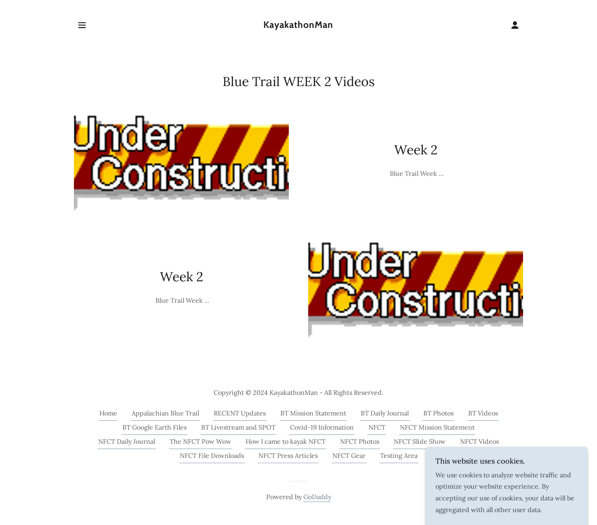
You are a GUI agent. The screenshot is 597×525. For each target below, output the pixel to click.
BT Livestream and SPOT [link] (238, 427)
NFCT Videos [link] (479, 441)
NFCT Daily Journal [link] (126, 441)
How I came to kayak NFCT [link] (286, 441)
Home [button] (108, 413)
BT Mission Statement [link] (313, 413)
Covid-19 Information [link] (322, 427)
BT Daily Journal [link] (385, 413)
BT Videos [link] (483, 413)
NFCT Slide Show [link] (420, 441)
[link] (299, 25)
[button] (82, 25)
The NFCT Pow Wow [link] (200, 441)
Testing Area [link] (399, 455)
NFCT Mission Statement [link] (437, 427)
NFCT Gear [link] (349, 455)
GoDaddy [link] (317, 497)
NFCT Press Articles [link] (288, 455)
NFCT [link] (376, 427)
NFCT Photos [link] (359, 441)
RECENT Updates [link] (240, 413)
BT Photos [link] (438, 413)
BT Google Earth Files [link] (154, 427)
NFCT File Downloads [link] (212, 455)
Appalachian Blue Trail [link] (165, 413)
